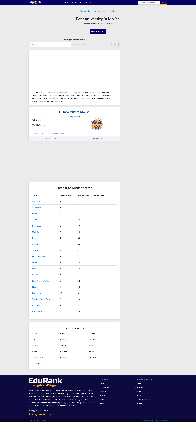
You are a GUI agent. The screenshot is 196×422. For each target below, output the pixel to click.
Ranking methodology (40, 414)
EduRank (110, 23)
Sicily (34, 262)
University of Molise (74, 112)
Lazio (34, 213)
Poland (139, 391)
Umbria (35, 232)
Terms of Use (147, 420)
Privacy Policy (161, 420)
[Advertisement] (50, 71)
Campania (36, 207)
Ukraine (139, 403)
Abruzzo (36, 201)
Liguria (35, 287)
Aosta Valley (37, 311)
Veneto (35, 274)
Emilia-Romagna (39, 256)
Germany (139, 387)
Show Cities (98, 31)
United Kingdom (143, 399)
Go (115, 44)
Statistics (51, 138)
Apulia (35, 219)
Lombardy (36, 293)
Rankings (97, 138)
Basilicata (36, 226)
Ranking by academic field (74, 39)
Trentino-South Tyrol (41, 299)
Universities (85, 11)
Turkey (139, 395)
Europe (97, 11)
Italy (105, 11)
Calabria (36, 244)
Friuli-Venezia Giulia (40, 281)
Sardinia (35, 268)
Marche (35, 238)
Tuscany (35, 250)
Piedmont (36, 305)
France (138, 383)
